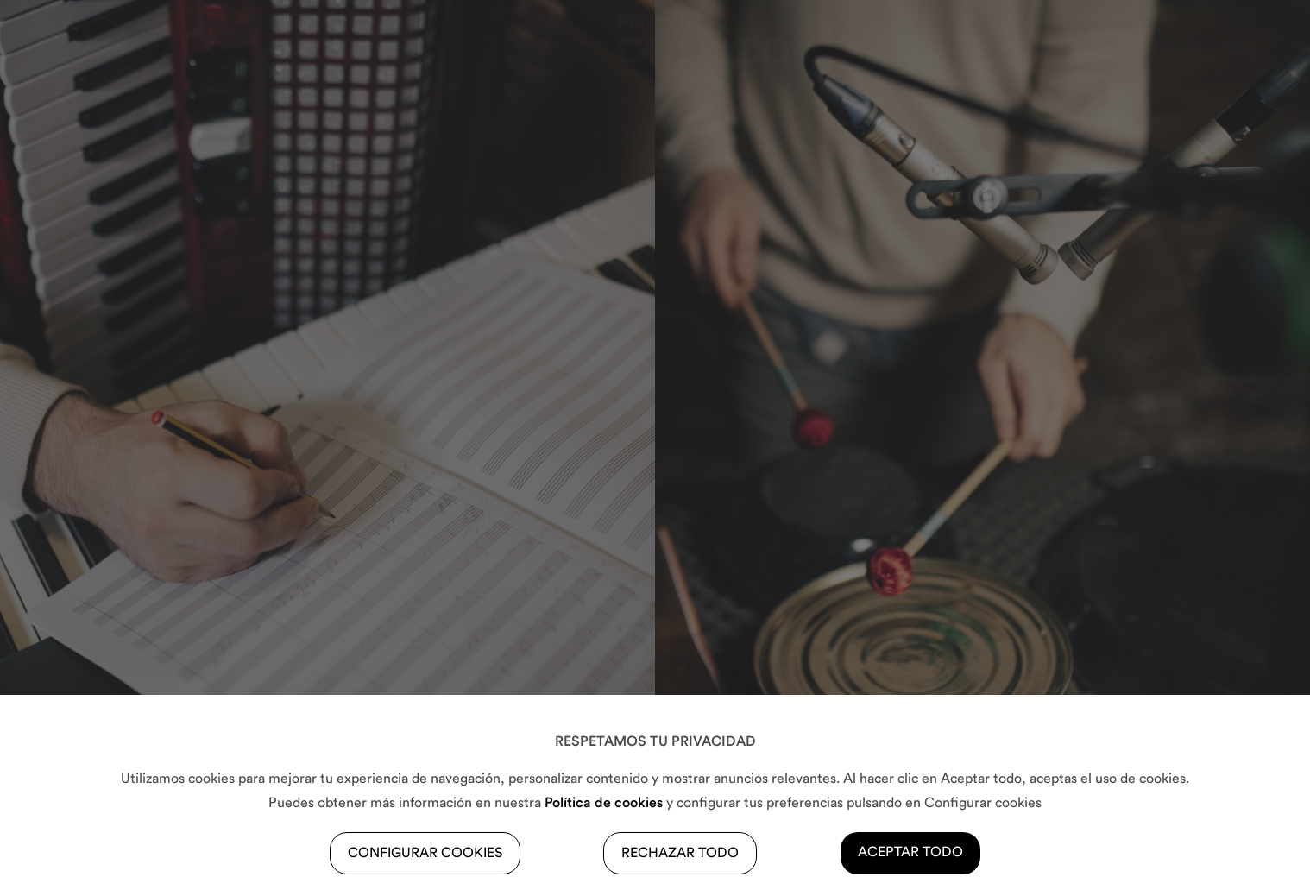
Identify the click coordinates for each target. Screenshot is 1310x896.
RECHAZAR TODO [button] (680, 853)
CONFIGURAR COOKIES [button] (425, 853)
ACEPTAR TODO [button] (910, 852)
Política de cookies (604, 803)
